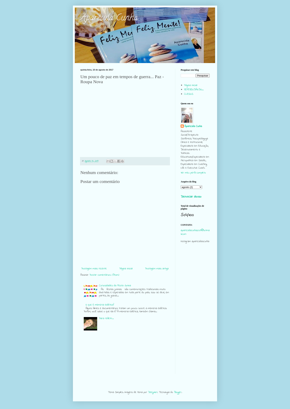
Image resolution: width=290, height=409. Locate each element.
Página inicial (125, 269)
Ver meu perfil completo (193, 173)
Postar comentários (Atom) (104, 275)
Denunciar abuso (191, 197)
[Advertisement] (195, 318)
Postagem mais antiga (157, 269)
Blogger (177, 392)
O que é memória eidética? (100, 305)
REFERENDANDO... (194, 90)
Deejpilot (152, 392)
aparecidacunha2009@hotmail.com (195, 232)
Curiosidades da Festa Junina (115, 286)
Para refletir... (106, 318)
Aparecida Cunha (109, 18)
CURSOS (188, 94)
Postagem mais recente (94, 269)
